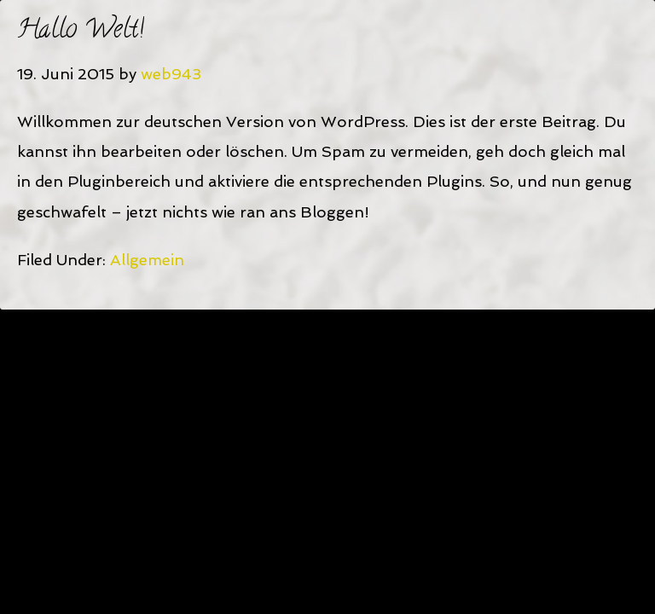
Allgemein (147, 260)
